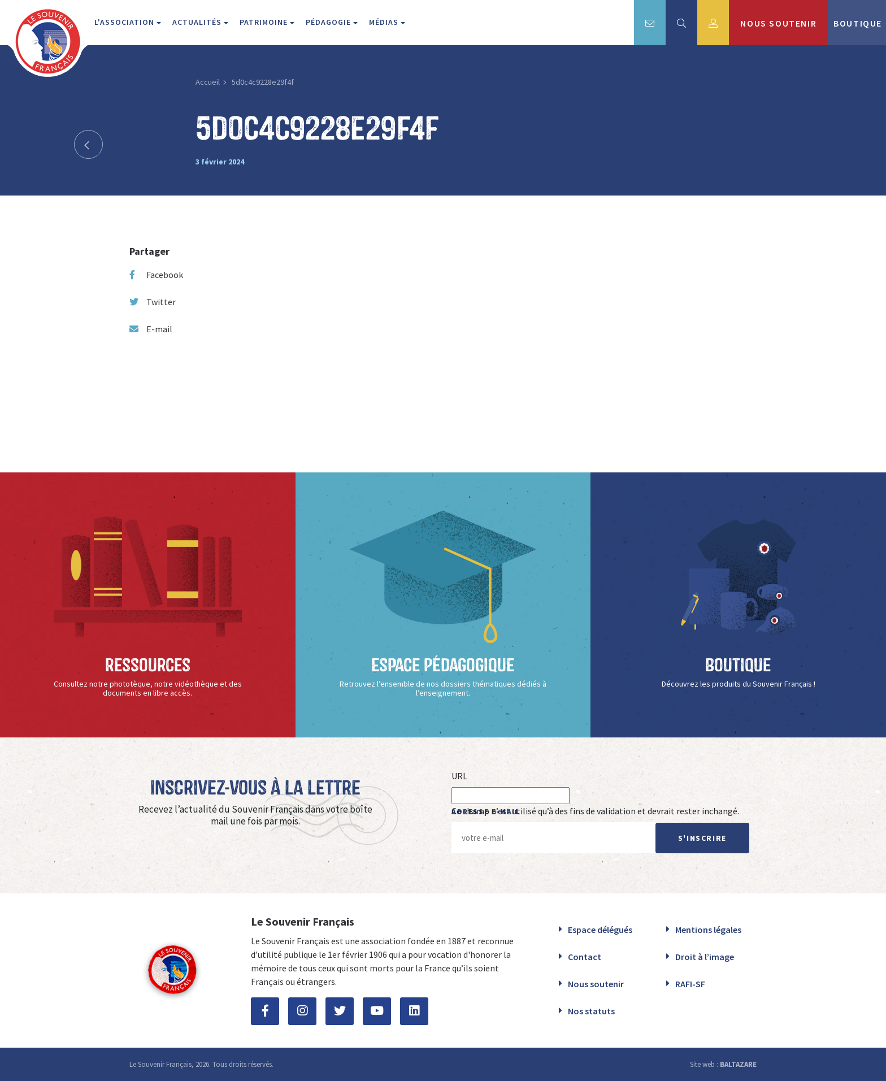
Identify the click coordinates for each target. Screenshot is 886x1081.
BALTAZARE (738, 1064)
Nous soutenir (596, 983)
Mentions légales (708, 929)
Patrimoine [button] (265, 22)
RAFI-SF (690, 983)
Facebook (156, 274)
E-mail (150, 329)
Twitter (152, 301)
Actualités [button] (198, 22)
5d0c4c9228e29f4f (263, 82)
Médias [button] (385, 22)
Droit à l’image (704, 956)
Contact (584, 956)
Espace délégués (600, 929)
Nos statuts (591, 1011)
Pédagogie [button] (329, 22)
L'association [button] (125, 22)
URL (459, 776)
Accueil (208, 82)
